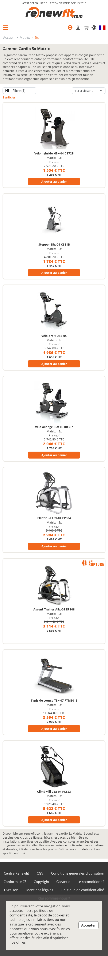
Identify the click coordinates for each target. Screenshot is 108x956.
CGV (40, 873)
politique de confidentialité (31, 912)
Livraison (11, 890)
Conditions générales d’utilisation (77, 873)
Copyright (41, 882)
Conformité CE (15, 882)
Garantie (63, 882)
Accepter (88, 925)
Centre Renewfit (16, 873)
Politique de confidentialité (82, 890)
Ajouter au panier (54, 181)
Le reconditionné (90, 882)
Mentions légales (39, 890)
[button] (5, 27)
